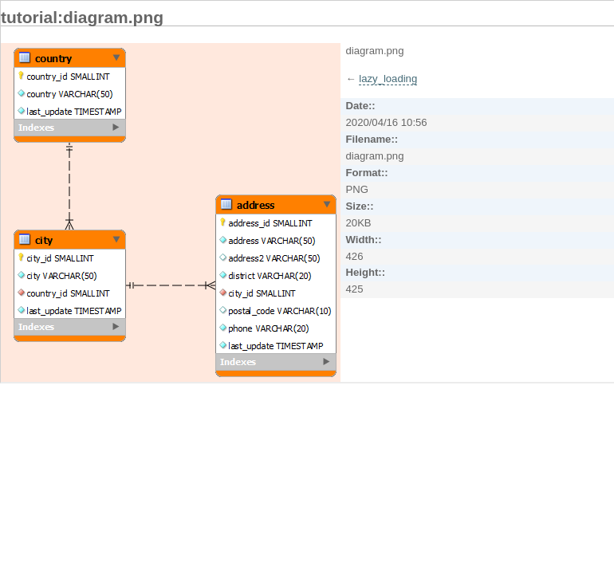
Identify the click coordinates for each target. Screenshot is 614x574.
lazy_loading (388, 79)
